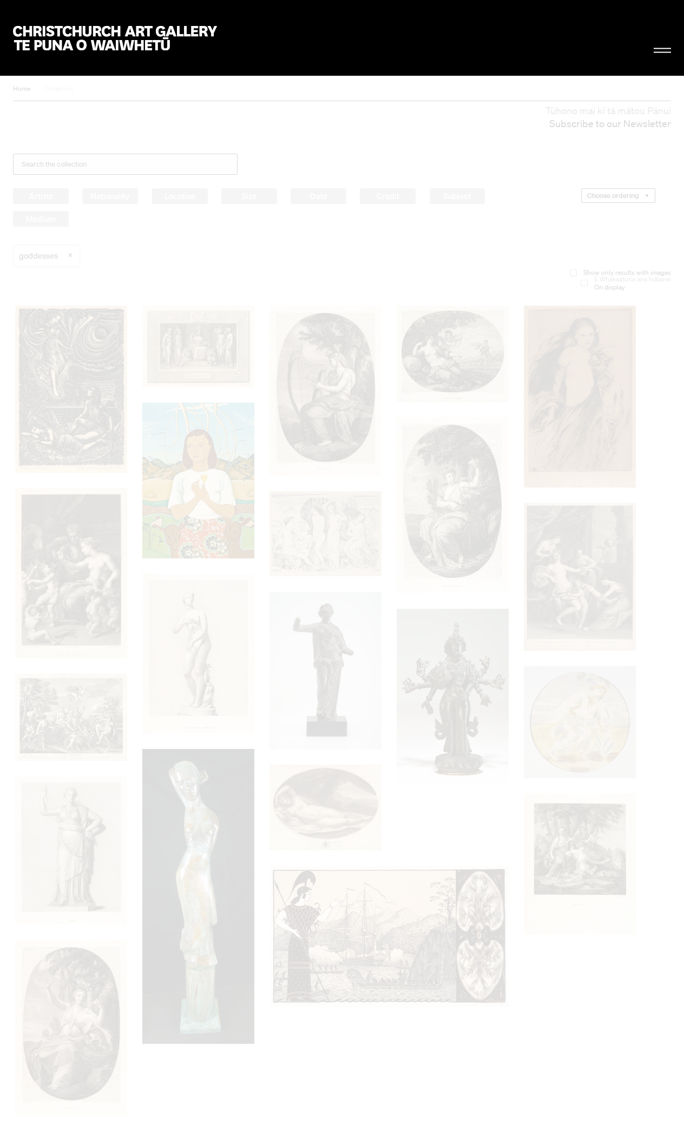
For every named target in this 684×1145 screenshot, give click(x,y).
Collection (58, 88)
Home (21, 88)
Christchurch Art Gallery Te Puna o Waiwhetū (115, 38)
